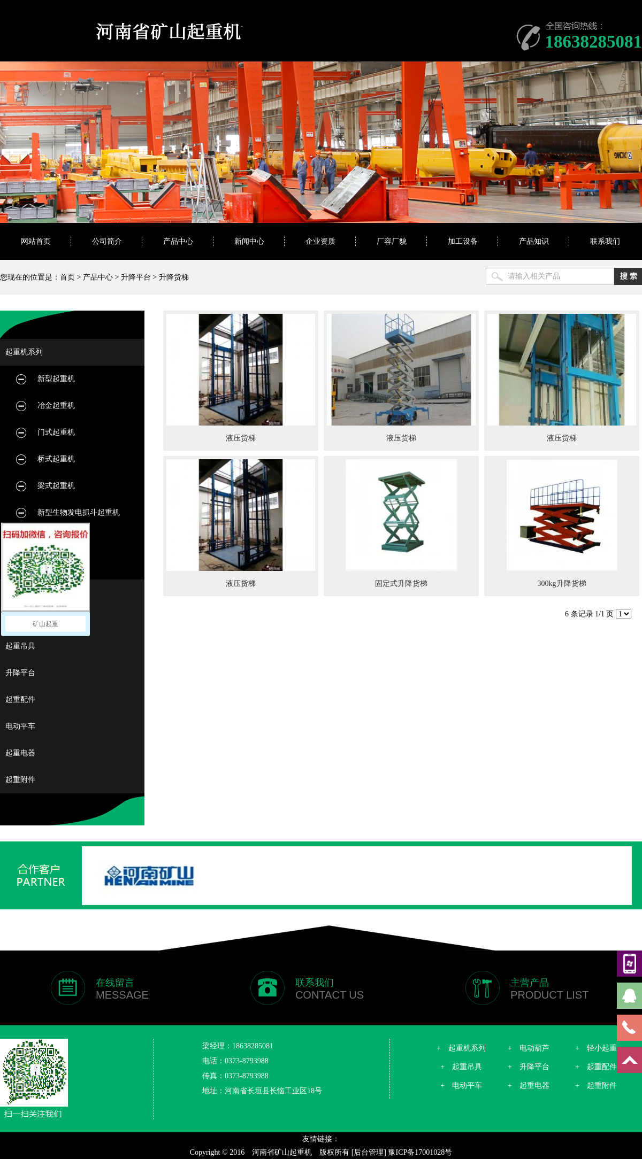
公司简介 (107, 241)
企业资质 (320, 241)
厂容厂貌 (392, 241)
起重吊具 (20, 646)
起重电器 (20, 753)
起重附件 (20, 780)
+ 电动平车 (461, 1085)
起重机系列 (24, 352)
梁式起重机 (56, 486)
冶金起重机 (56, 405)
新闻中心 (249, 241)
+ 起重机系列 (461, 1048)
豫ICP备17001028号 (420, 1152)
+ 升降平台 (528, 1067)
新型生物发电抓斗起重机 (78, 512)
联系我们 (605, 241)
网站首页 (36, 241)
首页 (67, 277)
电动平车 (20, 726)
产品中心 (178, 241)
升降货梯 (174, 277)
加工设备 (463, 241)
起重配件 (20, 700)
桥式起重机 (56, 459)
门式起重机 (56, 432)
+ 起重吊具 (461, 1067)
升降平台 (136, 277)
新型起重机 (56, 379)
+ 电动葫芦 (528, 1048)
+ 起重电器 (528, 1085)
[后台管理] (368, 1152)
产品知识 (534, 241)
